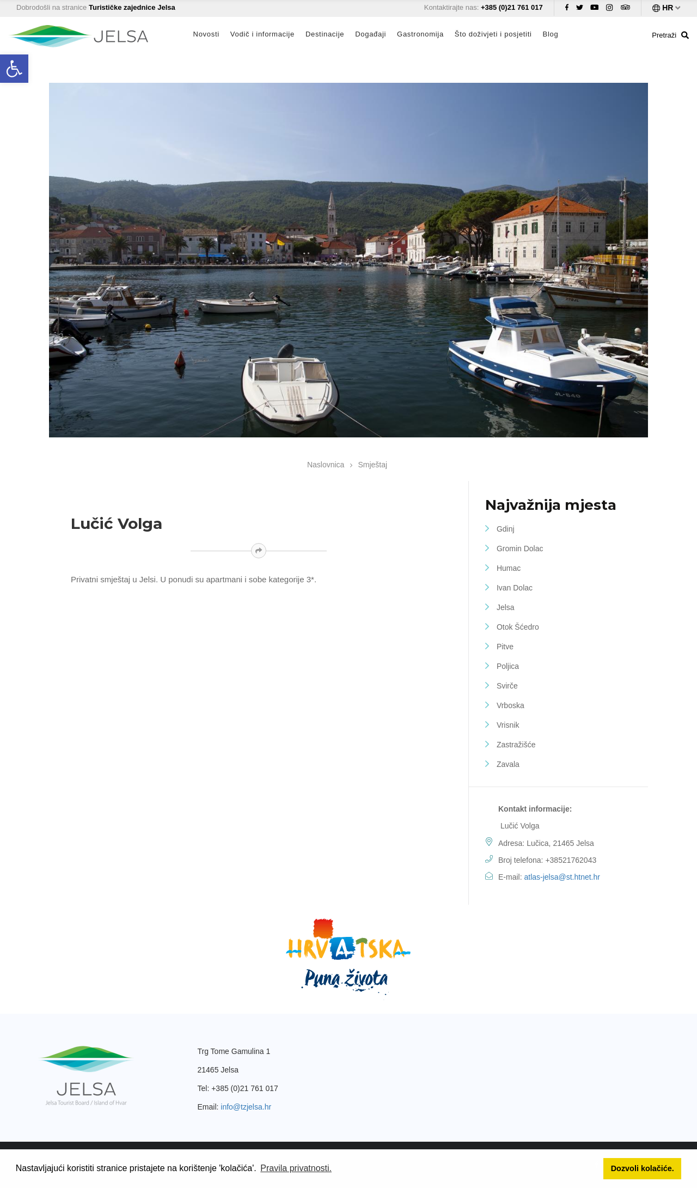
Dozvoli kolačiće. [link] (642, 1168)
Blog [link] (551, 34)
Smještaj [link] (372, 464)
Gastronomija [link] (420, 34)
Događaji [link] (370, 34)
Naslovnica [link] (325, 464)
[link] (14, 68)
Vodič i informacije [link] (262, 34)
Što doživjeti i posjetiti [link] (493, 34)
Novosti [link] (206, 34)
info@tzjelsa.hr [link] (246, 1106)
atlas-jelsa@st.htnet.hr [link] (562, 877)
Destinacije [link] (324, 34)
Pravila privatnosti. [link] (296, 1168)
